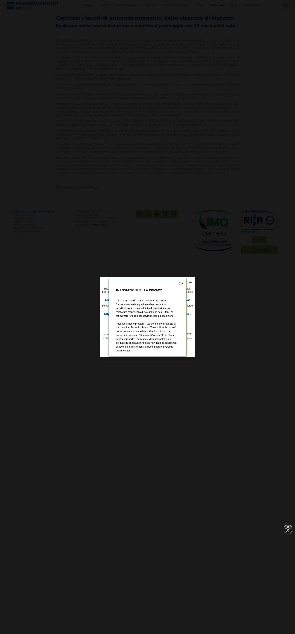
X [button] (181, 284)
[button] (190, 281)
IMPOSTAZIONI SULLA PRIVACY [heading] (139, 290)
